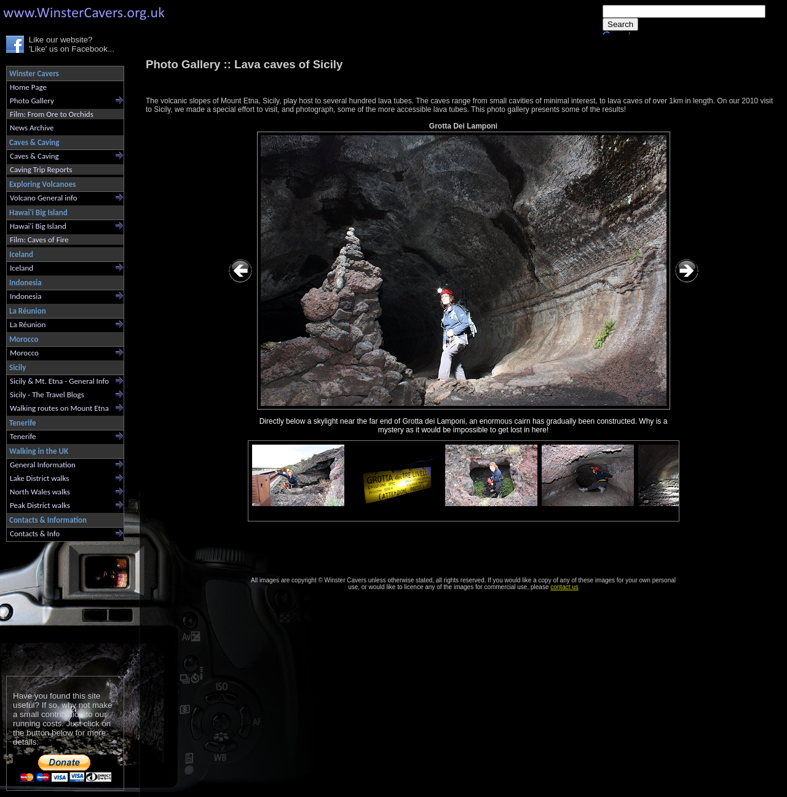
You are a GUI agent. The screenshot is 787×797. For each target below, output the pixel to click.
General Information (43, 464)
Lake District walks (39, 478)
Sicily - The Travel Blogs (47, 394)
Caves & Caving (34, 156)
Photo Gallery (32, 100)
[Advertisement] (60, 606)
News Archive (31, 127)
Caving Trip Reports (41, 169)
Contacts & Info (35, 533)
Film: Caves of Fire (39, 239)
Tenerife (23, 436)
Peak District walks (40, 505)
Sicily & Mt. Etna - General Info (59, 381)
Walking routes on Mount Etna (59, 408)
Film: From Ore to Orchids (51, 114)
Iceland (21, 267)
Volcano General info (43, 197)
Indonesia (25, 296)
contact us (564, 587)
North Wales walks (40, 491)
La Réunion (27, 324)
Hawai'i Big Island (38, 226)
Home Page (28, 87)
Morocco (24, 352)
